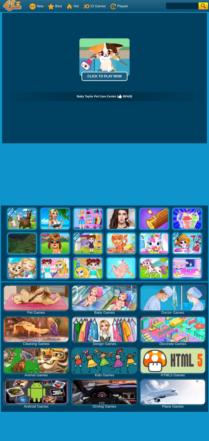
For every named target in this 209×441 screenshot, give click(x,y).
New (36, 6)
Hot (72, 6)
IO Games (94, 6)
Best (55, 6)
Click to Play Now (104, 76)
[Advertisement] (104, 174)
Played (119, 6)
